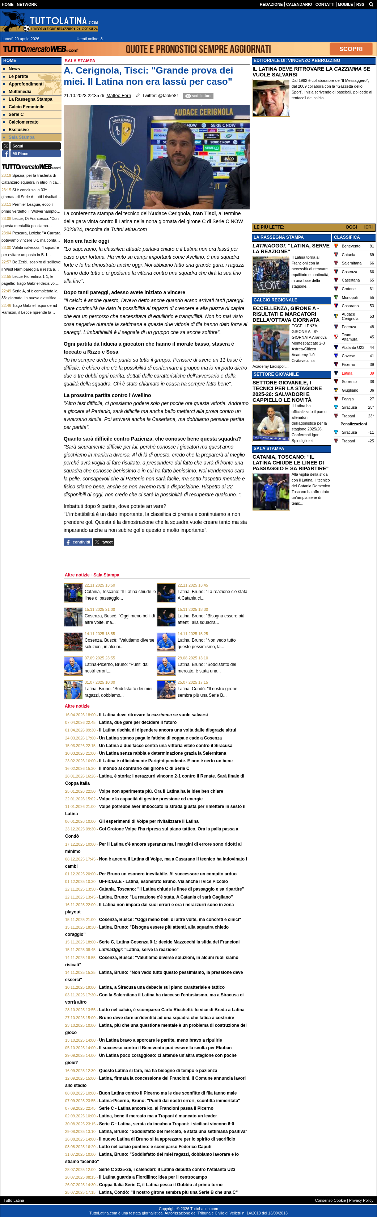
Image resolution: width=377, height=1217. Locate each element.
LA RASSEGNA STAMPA (279, 237)
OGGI (351, 227)
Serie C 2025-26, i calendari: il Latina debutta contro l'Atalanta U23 (167, 1169)
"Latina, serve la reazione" (139, 949)
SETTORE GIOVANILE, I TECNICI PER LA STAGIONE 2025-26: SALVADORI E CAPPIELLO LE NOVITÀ (287, 391)
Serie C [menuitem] (13, 114)
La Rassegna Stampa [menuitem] (27, 99)
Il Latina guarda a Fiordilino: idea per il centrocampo (153, 1177)
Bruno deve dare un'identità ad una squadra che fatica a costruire (166, 1017)
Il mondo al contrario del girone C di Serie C (144, 768)
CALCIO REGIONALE (275, 300)
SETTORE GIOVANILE (276, 374)
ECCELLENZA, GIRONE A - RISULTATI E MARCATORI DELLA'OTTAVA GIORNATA (286, 314)
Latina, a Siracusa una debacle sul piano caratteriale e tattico (162, 987)
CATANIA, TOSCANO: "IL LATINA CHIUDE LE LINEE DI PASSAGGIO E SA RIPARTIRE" (291, 462)
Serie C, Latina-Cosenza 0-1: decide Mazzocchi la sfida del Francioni (169, 942)
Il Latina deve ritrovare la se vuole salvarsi (153, 714)
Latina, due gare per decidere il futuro (138, 722)
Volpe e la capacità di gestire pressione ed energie (151, 798)
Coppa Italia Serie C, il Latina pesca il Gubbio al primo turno (161, 1184)
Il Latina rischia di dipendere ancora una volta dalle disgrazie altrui (167, 730)
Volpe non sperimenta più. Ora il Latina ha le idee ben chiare (161, 791)
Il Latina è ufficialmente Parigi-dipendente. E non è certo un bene (166, 760)
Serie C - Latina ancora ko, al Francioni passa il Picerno (156, 1108)
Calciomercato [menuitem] (21, 122)
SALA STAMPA (269, 448)
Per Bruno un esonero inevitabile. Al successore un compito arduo (168, 873)
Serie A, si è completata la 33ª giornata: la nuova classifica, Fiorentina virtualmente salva (29, 298)
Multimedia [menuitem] (17, 91)
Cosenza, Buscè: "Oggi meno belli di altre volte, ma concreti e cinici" (170, 919)
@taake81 (168, 95)
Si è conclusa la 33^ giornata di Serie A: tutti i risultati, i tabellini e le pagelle (30, 197)
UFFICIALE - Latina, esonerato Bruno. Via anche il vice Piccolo (163, 881)
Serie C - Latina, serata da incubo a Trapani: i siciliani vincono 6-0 (166, 1123)
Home (9, 60)
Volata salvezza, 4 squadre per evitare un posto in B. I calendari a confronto (30, 254)
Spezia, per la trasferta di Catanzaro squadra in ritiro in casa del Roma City (31, 182)
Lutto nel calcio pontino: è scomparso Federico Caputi (155, 1146)
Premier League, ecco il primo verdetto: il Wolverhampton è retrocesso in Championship (30, 211)
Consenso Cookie (330, 1200)
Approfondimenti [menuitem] (23, 84)
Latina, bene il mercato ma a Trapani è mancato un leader (158, 1115)
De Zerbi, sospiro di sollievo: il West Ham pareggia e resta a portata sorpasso (31, 269)
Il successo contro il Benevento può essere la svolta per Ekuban (165, 1047)
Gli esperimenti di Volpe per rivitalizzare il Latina (149, 821)
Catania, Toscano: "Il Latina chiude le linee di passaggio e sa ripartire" (171, 889)
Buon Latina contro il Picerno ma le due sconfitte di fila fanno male (168, 1093)
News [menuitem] (11, 68)
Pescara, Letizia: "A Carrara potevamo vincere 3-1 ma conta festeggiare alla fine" (30, 240)
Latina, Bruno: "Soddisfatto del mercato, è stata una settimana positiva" (173, 1131)
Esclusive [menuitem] (16, 129)
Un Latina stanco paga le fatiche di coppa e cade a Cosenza (160, 738)
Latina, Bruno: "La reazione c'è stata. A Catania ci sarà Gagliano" (166, 897)
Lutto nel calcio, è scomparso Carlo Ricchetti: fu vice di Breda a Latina (172, 1009)
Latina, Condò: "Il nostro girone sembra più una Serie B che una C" (168, 1192)
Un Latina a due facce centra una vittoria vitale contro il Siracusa (166, 745)
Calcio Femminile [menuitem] (24, 106)
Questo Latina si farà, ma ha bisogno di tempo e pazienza (158, 1070)
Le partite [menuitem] (15, 76)
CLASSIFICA (347, 237)
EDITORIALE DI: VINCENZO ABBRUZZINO (297, 60)
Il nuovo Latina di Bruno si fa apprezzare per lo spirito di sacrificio (167, 1139)
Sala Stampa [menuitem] (18, 137)
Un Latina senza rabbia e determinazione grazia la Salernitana (162, 753)
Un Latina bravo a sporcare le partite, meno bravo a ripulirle (160, 1040)
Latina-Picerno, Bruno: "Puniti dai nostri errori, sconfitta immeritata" (169, 1100)
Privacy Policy (361, 1200)
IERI (368, 227)
